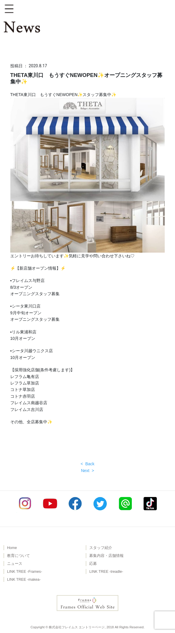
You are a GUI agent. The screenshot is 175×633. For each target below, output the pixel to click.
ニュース (14, 564)
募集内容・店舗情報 (106, 556)
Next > (87, 470)
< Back (87, 463)
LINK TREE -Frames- (24, 572)
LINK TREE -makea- (24, 579)
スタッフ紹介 (100, 548)
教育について (18, 556)
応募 (93, 564)
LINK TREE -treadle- (106, 572)
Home (12, 548)
